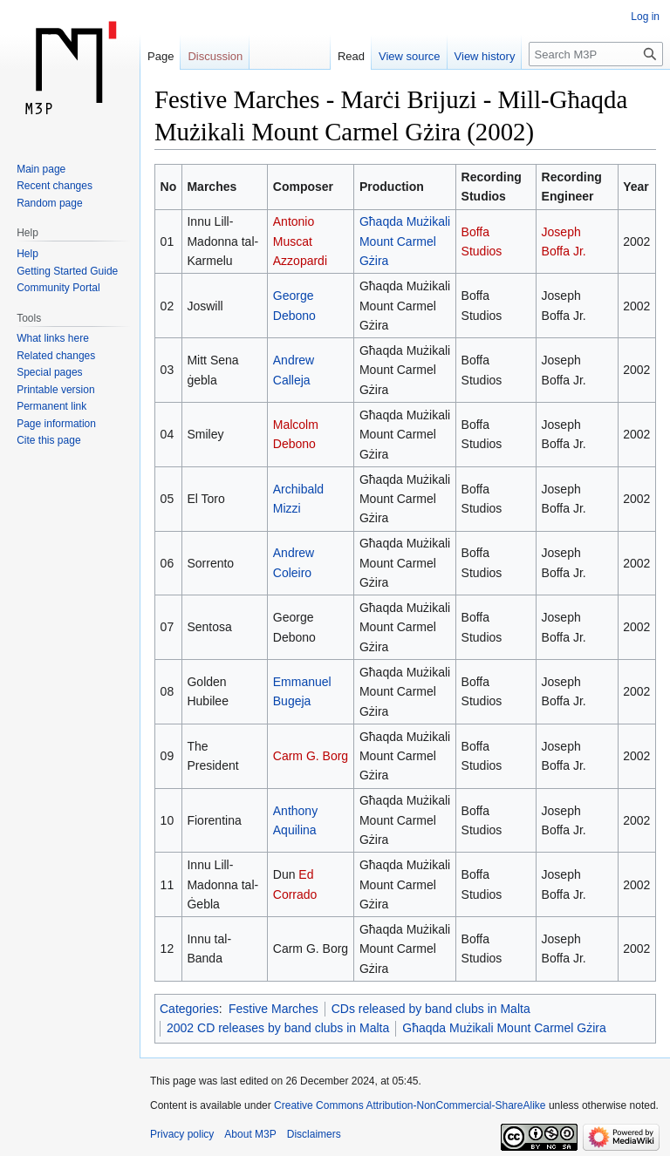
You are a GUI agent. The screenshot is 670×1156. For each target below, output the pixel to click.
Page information (56, 424)
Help (27, 254)
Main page (41, 169)
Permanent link (51, 406)
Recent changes (54, 186)
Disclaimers (314, 1134)
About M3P (250, 1134)
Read (351, 56)
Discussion (215, 56)
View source (410, 56)
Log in (645, 16)
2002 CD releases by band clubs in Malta (278, 1028)
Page (160, 56)
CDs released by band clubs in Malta (431, 1009)
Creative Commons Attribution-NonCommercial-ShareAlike (409, 1105)
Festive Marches (273, 1009)
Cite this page (48, 440)
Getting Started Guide (67, 271)
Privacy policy (182, 1134)
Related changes (56, 356)
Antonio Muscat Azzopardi (300, 241)
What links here (53, 338)
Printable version (55, 390)
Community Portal (58, 288)
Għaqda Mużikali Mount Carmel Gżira (404, 241)
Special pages (49, 372)
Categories (189, 1009)
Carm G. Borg (310, 756)
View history (485, 56)
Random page (49, 203)
